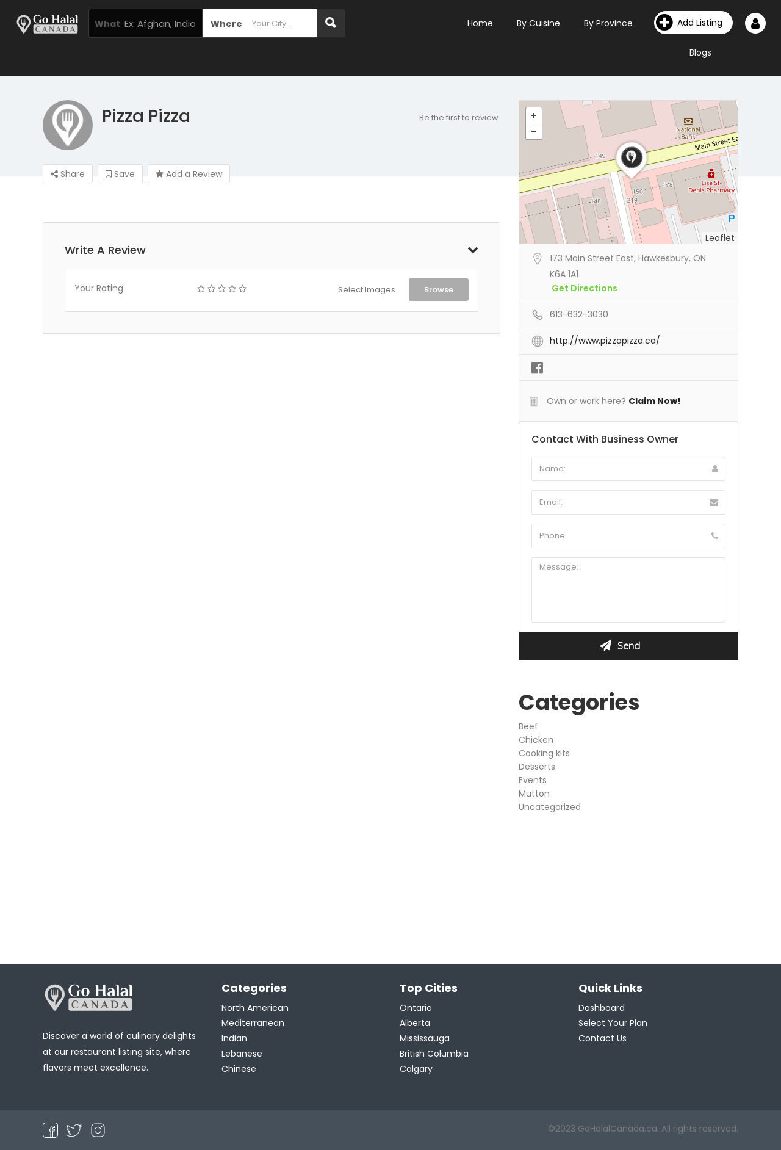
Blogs (700, 52)
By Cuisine (538, 23)
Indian (234, 1038)
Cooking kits (544, 753)
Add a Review (189, 174)
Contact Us (602, 1038)
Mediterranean (252, 1023)
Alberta (415, 1023)
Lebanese (241, 1053)
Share (68, 174)
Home (480, 23)
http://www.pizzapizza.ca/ (605, 341)
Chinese (238, 1069)
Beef (528, 726)
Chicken (536, 740)
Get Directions (584, 288)
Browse (438, 289)
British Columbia (434, 1053)
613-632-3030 (579, 314)
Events (533, 780)
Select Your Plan (612, 1023)
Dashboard (601, 1008)
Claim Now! (654, 401)
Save (120, 174)
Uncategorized (550, 807)
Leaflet (720, 238)
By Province (608, 23)
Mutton (534, 793)
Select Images (366, 289)
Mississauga (425, 1038)
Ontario (416, 1008)
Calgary (416, 1069)
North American (255, 1008)
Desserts (537, 767)
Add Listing (689, 22)
